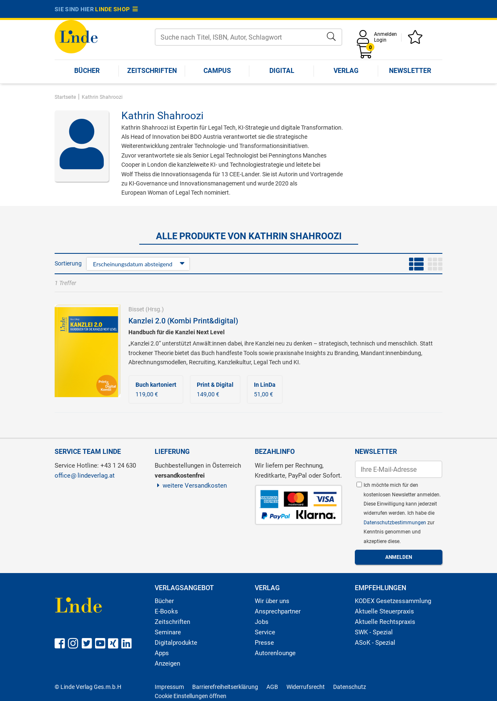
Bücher (87, 71)
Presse (264, 642)
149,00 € (215, 389)
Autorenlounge (275, 653)
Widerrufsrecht (305, 686)
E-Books (166, 611)
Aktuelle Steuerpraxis (384, 611)
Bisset (136, 309)
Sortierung (68, 263)
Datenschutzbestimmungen (395, 523)
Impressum (169, 686)
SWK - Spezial (374, 632)
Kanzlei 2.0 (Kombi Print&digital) (183, 320)
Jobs (262, 622)
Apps (162, 653)
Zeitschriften (152, 71)
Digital (281, 71)
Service (265, 632)
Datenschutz (349, 686)
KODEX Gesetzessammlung (393, 601)
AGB (272, 686)
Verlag (346, 71)
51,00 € (265, 389)
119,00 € (156, 389)
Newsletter (410, 71)
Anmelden (385, 34)
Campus (217, 71)
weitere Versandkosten (191, 485)
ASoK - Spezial (375, 642)
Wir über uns (272, 601)
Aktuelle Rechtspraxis (385, 622)
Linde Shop (116, 9)
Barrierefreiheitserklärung (225, 686)
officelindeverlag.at (85, 475)
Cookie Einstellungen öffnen (190, 696)
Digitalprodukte (176, 642)
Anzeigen (167, 663)
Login (380, 40)
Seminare (168, 632)
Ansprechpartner (278, 611)
